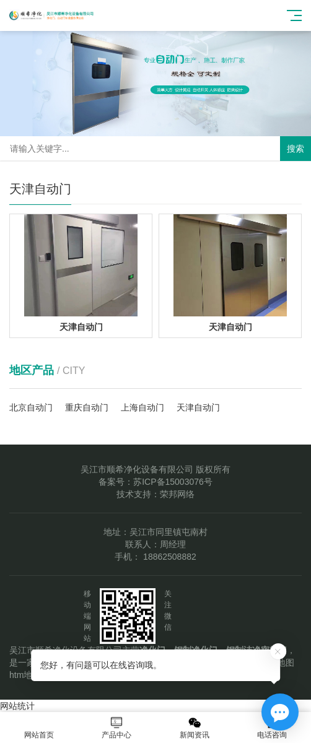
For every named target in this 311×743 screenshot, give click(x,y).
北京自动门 (31, 407)
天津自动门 (198, 407)
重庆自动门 (86, 407)
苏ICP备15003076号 (172, 482)
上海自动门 (142, 407)
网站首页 (39, 727)
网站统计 (17, 706)
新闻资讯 (195, 727)
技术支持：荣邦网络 (155, 494)
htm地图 (25, 675)
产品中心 (117, 727)
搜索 (295, 149)
